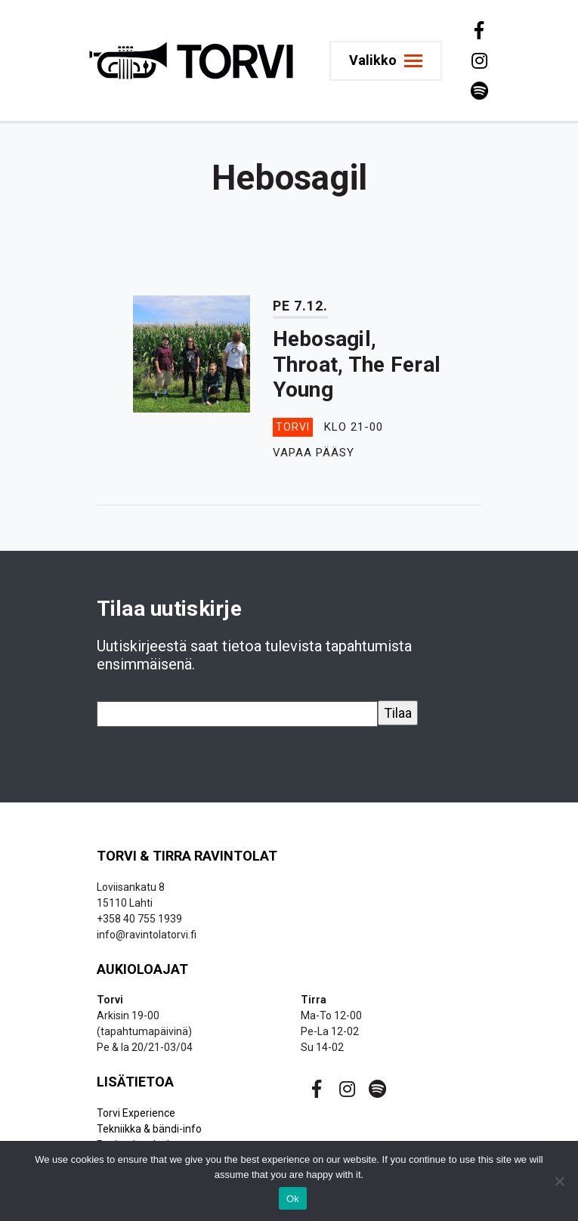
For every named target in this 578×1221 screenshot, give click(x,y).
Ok (292, 1198)
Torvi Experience (136, 1113)
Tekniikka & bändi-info (149, 1129)
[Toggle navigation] (385, 61)
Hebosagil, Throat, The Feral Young (357, 364)
